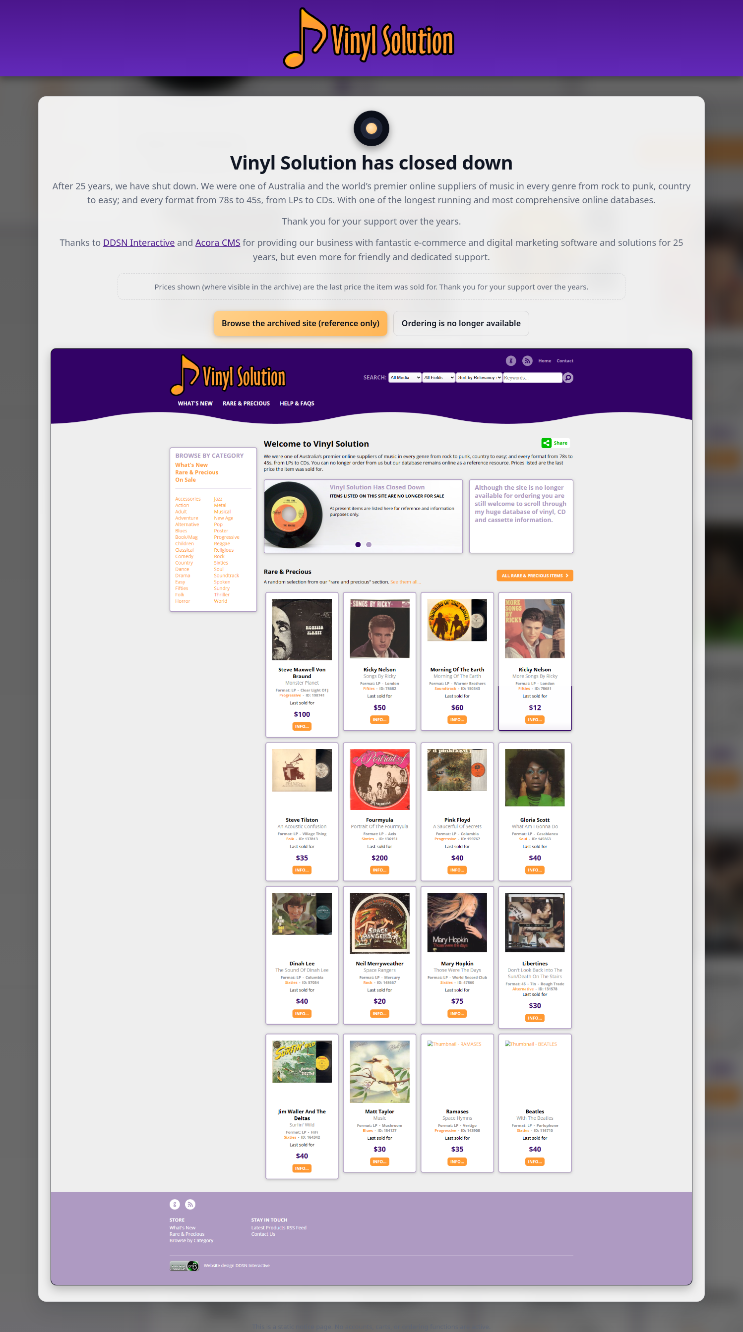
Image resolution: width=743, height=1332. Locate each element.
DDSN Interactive (139, 242)
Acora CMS (217, 242)
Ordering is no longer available (461, 323)
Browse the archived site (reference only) (300, 323)
